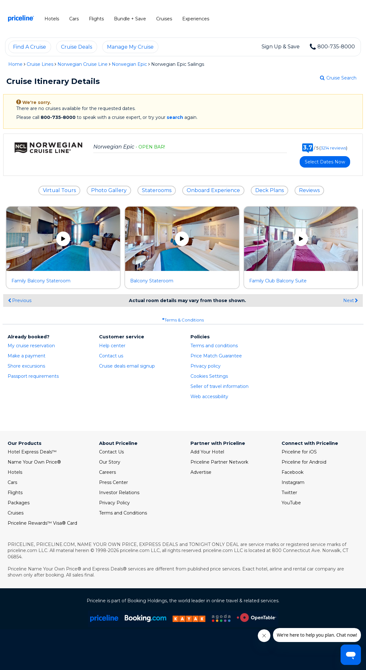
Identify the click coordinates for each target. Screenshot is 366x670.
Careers (107, 472)
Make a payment (26, 356)
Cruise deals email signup (127, 366)
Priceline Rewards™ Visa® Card (42, 523)
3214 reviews (333, 147)
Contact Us (111, 452)
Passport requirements (33, 376)
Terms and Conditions (123, 513)
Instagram (293, 482)
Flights (15, 492)
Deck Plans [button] (269, 190)
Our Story (109, 462)
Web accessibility (209, 396)
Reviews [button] (309, 190)
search (175, 117)
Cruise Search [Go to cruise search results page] (338, 78)
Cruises (15, 513)
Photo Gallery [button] (109, 190)
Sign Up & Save (281, 46)
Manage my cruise (130, 47)
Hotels (15, 472)
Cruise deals (76, 47)
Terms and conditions (214, 346)
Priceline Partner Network (219, 462)
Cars (12, 482)
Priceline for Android (304, 462)
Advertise (200, 472)
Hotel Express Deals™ (32, 452)
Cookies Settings (209, 376)
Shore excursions (26, 366)
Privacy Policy (114, 503)
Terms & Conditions (183, 319)
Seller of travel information (219, 386)
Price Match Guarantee (216, 356)
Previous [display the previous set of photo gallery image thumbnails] (19, 300)
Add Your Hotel (207, 452)
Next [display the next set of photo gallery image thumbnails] (350, 300)
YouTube (291, 503)
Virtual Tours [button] (59, 190)
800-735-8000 (336, 46)
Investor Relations (119, 492)
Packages (19, 503)
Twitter (289, 492)
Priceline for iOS (299, 452)
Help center (112, 346)
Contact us (111, 356)
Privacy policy (205, 366)
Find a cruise (29, 47)
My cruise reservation (31, 346)
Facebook (292, 472)
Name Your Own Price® (34, 462)
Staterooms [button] (156, 190)
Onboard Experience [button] (213, 190)
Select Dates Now (325, 162)
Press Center (113, 482)
